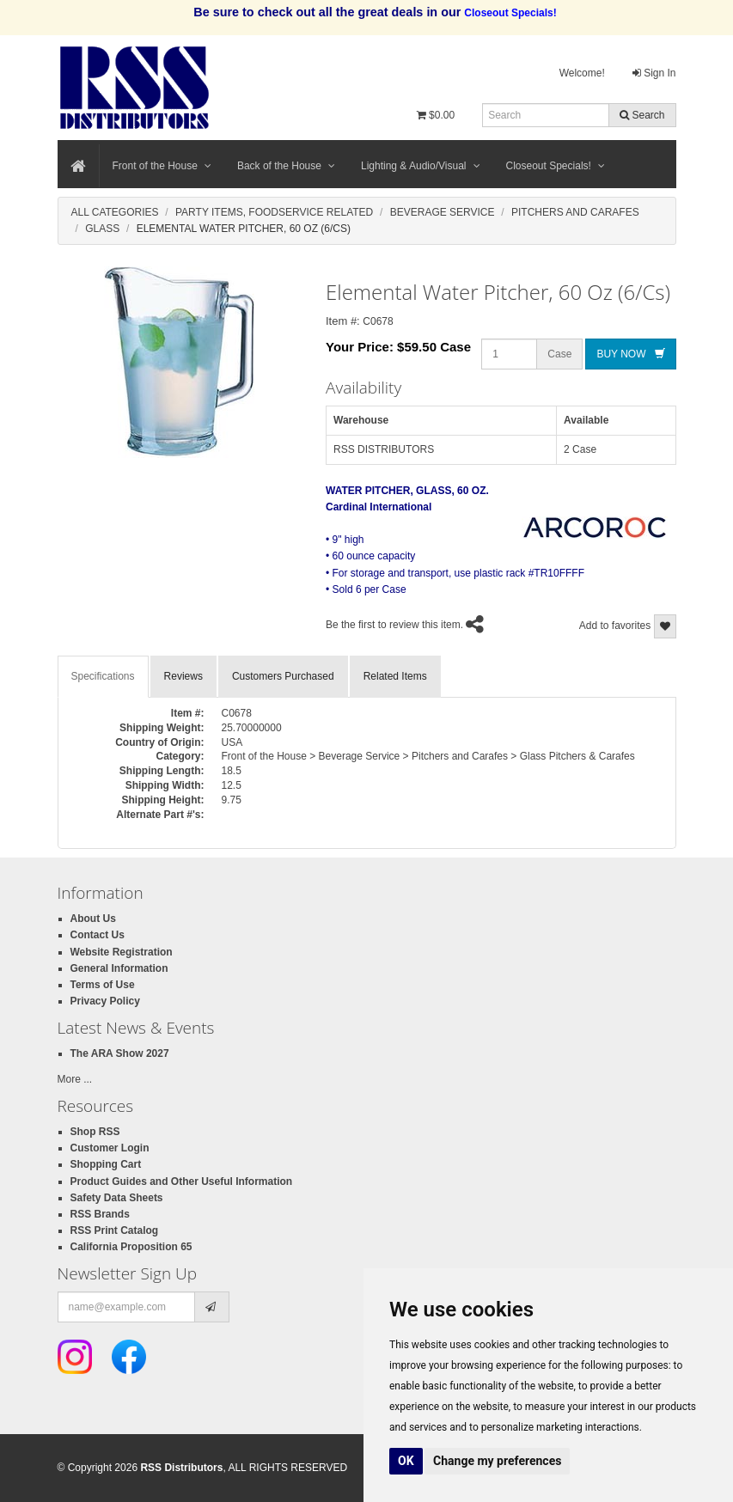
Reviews (183, 676)
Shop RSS (95, 1132)
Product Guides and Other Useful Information (181, 1181)
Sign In (654, 73)
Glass (102, 229)
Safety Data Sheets (116, 1198)
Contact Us (97, 935)
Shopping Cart (106, 1164)
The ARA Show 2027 (119, 1053)
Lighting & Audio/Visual (420, 165)
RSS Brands (100, 1214)
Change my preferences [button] (497, 1461)
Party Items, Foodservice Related (274, 212)
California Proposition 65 (131, 1247)
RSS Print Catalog (114, 1230)
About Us (93, 919)
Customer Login (110, 1148)
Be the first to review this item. (394, 625)
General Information (119, 968)
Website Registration (121, 952)
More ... (75, 1079)
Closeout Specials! (555, 165)
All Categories (115, 212)
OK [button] (406, 1461)
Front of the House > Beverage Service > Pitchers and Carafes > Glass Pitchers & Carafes (428, 756)
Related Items (395, 676)
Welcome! (582, 73)
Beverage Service (442, 212)
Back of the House (286, 165)
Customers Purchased (283, 676)
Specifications (103, 676)
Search (642, 115)
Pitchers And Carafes (575, 212)
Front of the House (162, 165)
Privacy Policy (105, 1001)
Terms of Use (102, 985)
